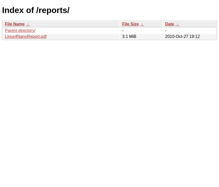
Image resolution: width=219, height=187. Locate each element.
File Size (130, 24)
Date (169, 24)
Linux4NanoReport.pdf (26, 36)
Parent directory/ (20, 30)
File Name (15, 24)
